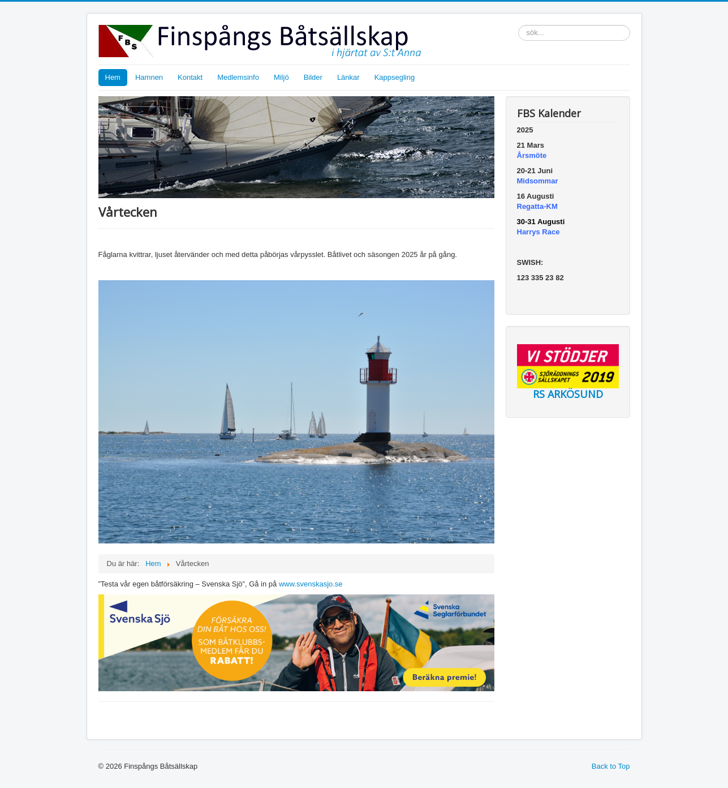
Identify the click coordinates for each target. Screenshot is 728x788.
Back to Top (611, 766)
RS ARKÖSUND (568, 394)
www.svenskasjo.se (311, 584)
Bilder (313, 77)
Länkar (348, 77)
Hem (112, 77)
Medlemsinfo (238, 77)
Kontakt (190, 77)
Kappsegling (394, 77)
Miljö (281, 77)
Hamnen (149, 77)
